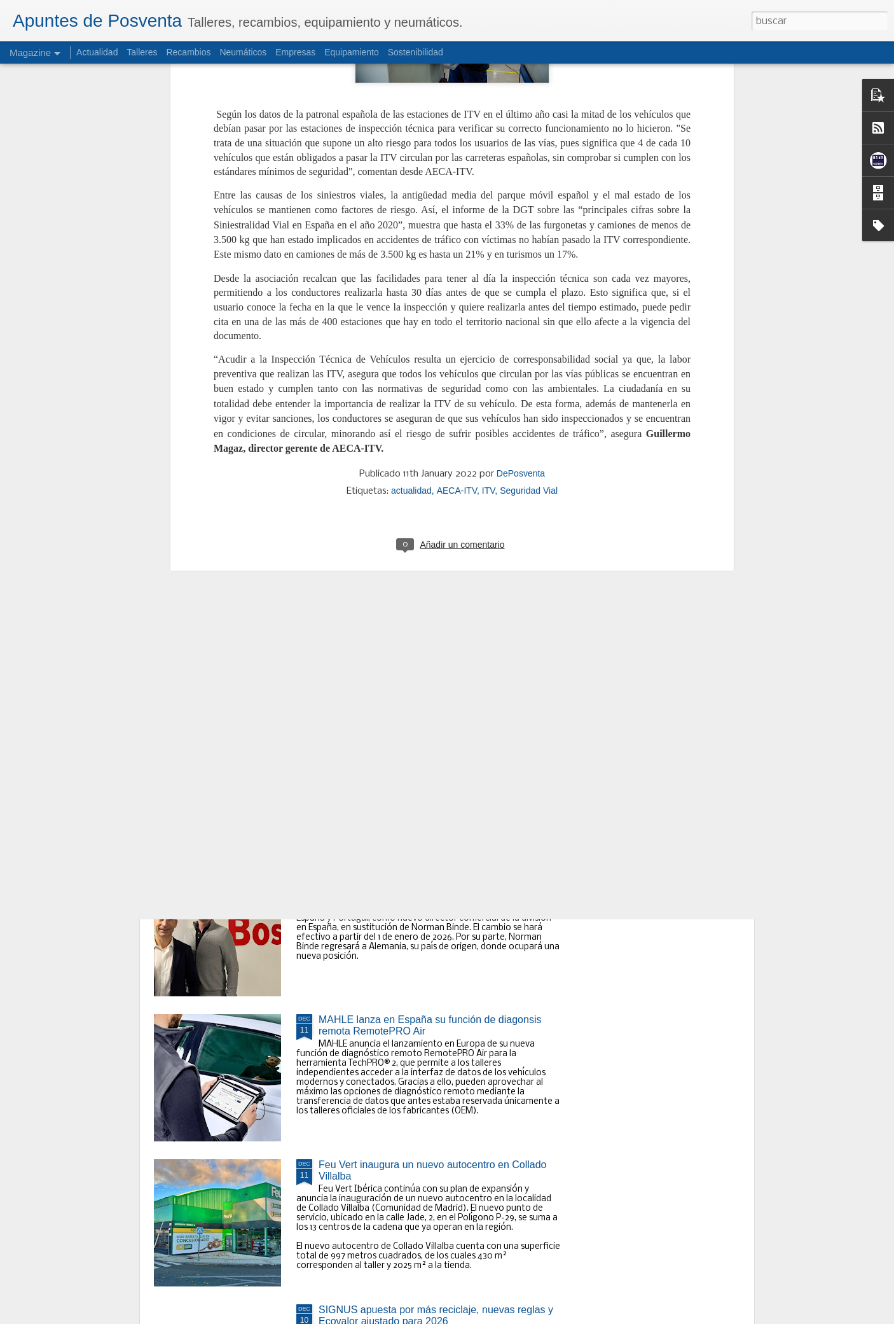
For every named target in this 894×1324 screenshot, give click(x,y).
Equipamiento (351, 52)
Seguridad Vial (529, 215)
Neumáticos (242, 52)
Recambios (188, 52)
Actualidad (97, 52)
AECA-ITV (457, 215)
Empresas (295, 52)
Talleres (142, 52)
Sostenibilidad (415, 52)
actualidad (411, 215)
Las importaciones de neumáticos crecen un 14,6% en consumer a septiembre (434, 590)
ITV (488, 215)
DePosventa (521, 198)
